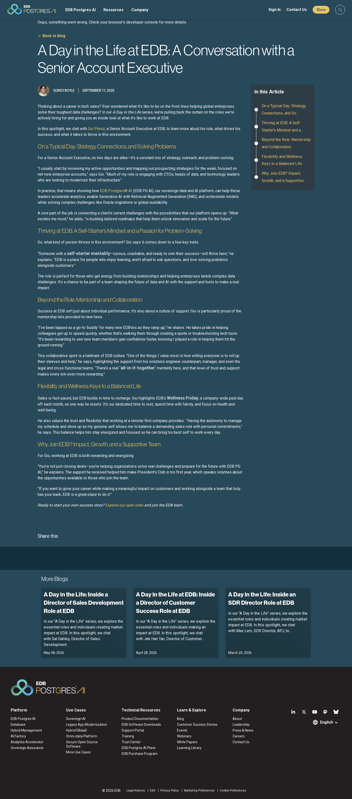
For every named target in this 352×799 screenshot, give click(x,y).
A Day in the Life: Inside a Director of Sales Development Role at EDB (84, 602)
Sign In (274, 9)
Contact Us (296, 9)
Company (139, 10)
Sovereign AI (75, 719)
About (237, 719)
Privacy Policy (169, 790)
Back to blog (53, 35)
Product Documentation (140, 719)
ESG (152, 790)
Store (321, 10)
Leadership (241, 724)
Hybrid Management (26, 730)
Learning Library (189, 748)
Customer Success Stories (197, 724)
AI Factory (18, 736)
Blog (180, 719)
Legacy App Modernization (86, 724)
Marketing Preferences (199, 790)
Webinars (184, 736)
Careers (239, 736)
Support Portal (133, 730)
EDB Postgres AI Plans (139, 748)
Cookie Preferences (233, 790)
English (326, 722)
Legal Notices (135, 790)
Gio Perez (96, 128)
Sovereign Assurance (27, 748)
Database (18, 724)
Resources (113, 10)
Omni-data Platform (81, 736)
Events (182, 730)
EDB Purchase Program (140, 754)
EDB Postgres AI (80, 10)
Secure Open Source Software (82, 744)
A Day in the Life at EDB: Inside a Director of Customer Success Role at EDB (175, 602)
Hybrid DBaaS (76, 730)
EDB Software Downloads (141, 724)
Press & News (243, 730)
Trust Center (131, 742)
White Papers (187, 742)
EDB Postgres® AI (116, 190)
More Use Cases (78, 752)
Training (128, 736)
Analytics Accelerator (27, 742)
